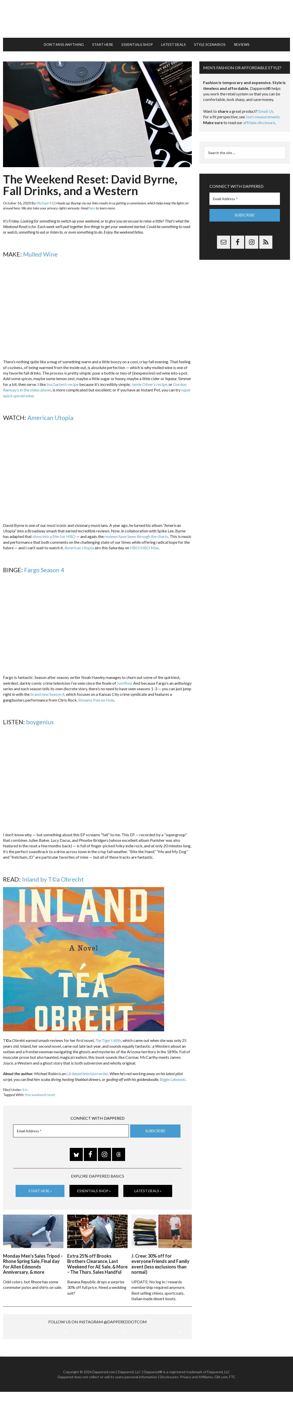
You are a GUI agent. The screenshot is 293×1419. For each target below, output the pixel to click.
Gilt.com (221, 1404)
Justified (124, 678)
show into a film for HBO (54, 531)
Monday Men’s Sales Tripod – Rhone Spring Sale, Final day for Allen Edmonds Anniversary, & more (33, 1257)
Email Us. (266, 106)
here (92, 203)
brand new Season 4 (47, 689)
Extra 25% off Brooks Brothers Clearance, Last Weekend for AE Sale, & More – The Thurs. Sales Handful (97, 1257)
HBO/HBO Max (144, 542)
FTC (232, 1404)
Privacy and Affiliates (196, 1404)
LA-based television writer (87, 1068)
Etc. (26, 1084)
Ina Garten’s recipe (63, 379)
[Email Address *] (71, 1125)
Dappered (146, 16)
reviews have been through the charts (136, 531)
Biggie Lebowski (173, 1074)
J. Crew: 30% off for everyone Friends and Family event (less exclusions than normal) (160, 1257)
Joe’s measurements (263, 111)
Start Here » (40, 1186)
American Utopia (50, 412)
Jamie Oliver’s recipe (149, 379)
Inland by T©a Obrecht (53, 874)
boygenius (40, 717)
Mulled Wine (40, 249)
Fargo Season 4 (44, 564)
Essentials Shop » (94, 1186)
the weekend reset (40, 1089)
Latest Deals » (147, 1186)
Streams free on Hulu (96, 695)
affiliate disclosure (259, 117)
